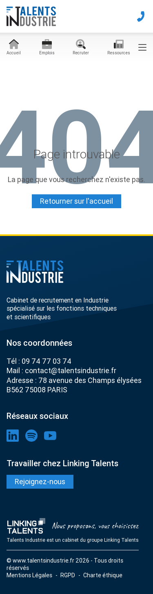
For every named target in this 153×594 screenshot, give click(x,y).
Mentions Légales (29, 575)
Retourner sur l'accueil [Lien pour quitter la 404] (76, 201)
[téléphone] (140, 16)
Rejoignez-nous (40, 481)
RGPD (67, 575)
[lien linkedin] (13, 435)
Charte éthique (102, 575)
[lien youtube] (50, 435)
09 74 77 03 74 (46, 361)
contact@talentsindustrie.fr (70, 370)
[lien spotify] (31, 435)
